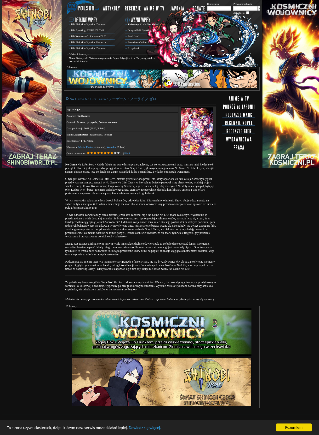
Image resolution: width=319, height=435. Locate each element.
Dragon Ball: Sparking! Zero (143, 30)
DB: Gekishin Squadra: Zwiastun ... (90, 24)
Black (127, 153)
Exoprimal (133, 48)
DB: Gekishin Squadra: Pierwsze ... (89, 42)
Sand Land (133, 36)
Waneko (111, 147)
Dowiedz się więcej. (145, 427)
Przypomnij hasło (243, 3)
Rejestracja (213, 3)
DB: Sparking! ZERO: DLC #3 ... (89, 30)
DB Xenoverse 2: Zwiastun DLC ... (89, 36)
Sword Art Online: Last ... (141, 42)
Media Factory (86, 147)
